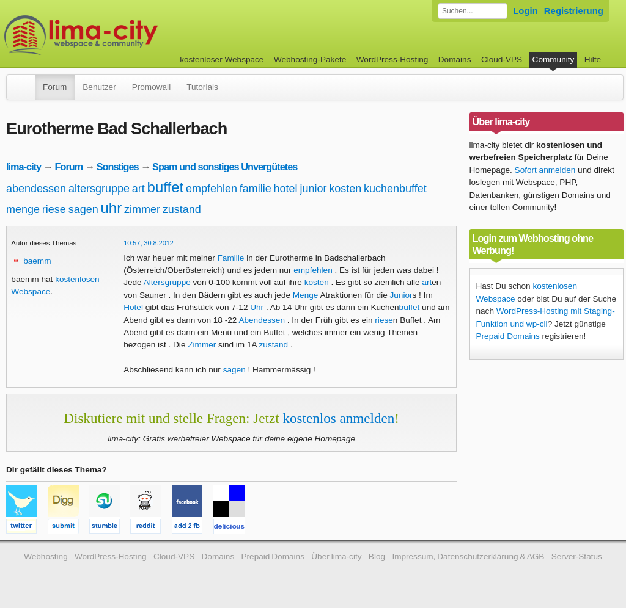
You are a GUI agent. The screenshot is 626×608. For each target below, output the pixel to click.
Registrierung (573, 10)
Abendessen (261, 320)
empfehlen (211, 189)
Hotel (133, 307)
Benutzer (99, 87)
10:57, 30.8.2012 (148, 243)
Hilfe (592, 59)
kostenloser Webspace (221, 59)
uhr (111, 208)
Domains (454, 59)
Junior (401, 295)
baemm (37, 261)
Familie (231, 257)
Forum (55, 87)
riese (54, 209)
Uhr (256, 307)
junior (313, 189)
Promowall (151, 87)
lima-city (23, 166)
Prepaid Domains (508, 336)
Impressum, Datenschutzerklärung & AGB (468, 556)
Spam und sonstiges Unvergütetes (224, 166)
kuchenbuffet (395, 189)
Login (525, 10)
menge (23, 209)
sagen (83, 209)
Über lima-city (336, 556)
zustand (182, 209)
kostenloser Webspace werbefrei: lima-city (126, 35)
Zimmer (202, 344)
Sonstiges (118, 166)
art (138, 189)
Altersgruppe (167, 282)
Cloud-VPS (501, 59)
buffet (165, 187)
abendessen (36, 189)
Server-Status (576, 556)
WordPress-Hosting (392, 59)
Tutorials (202, 87)
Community (553, 59)
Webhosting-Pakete (310, 59)
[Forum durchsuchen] (472, 11)
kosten (345, 189)
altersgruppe (99, 189)
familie (255, 189)
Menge (306, 295)
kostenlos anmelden (338, 418)
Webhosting (46, 556)
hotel (286, 189)
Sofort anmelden (545, 170)
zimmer (142, 209)
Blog (377, 556)
